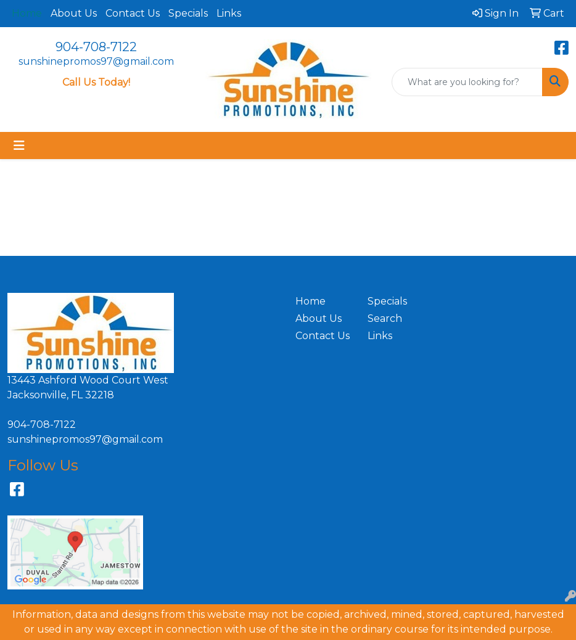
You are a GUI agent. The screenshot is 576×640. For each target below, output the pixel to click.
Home (310, 301)
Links (228, 13)
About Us (74, 13)
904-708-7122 (96, 46)
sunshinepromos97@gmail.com (96, 61)
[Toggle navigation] (19, 145)
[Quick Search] (467, 82)
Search (385, 318)
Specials (188, 13)
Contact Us (132, 13)
